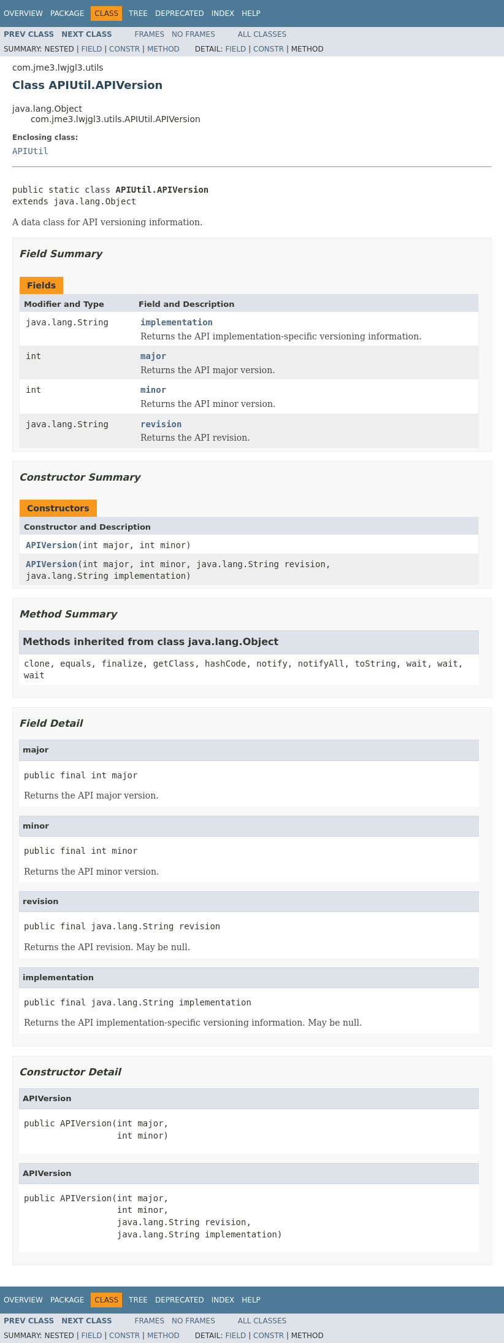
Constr (124, 49)
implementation (176, 322)
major (153, 356)
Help (251, 13)
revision (160, 424)
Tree (138, 13)
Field (91, 49)
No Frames (193, 34)
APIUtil (30, 151)
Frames (150, 34)
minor (153, 390)
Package (67, 13)
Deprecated (179, 13)
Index (223, 13)
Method (163, 49)
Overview (23, 13)
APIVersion (51, 545)
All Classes (262, 34)
